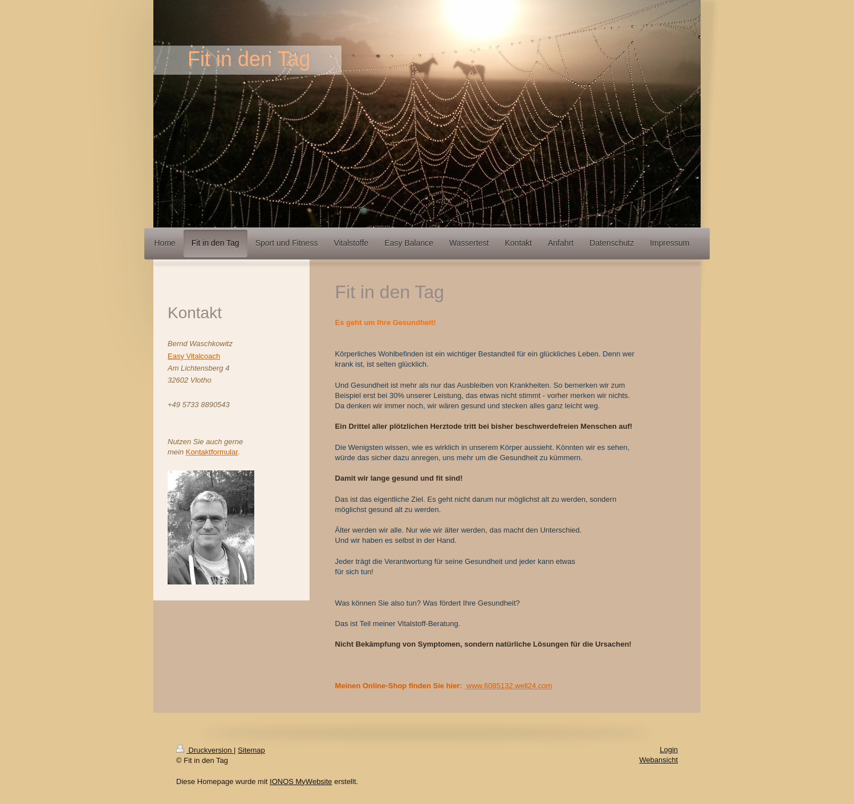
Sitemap (251, 750)
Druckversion (205, 750)
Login (669, 749)
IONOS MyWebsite (301, 781)
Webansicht (658, 760)
